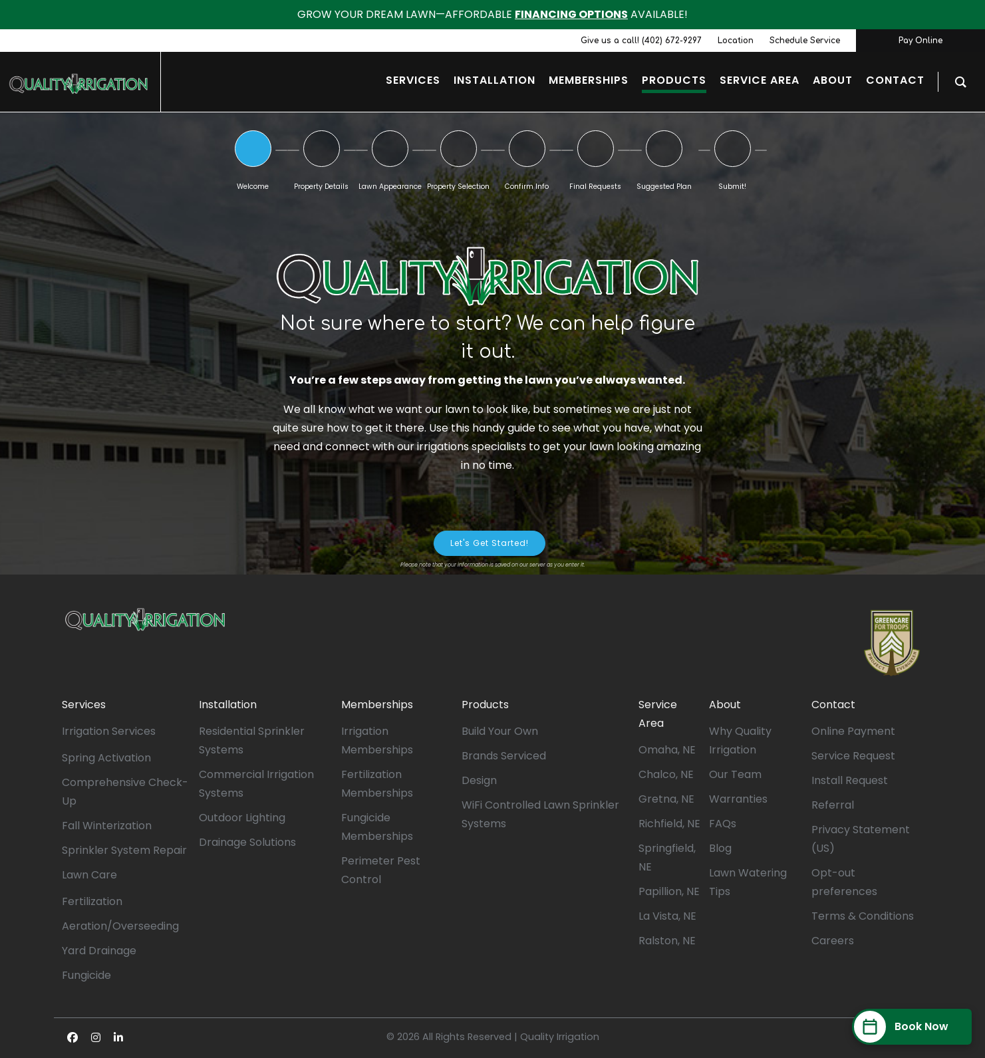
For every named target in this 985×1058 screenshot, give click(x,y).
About (725, 704)
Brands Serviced (504, 755)
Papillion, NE (669, 891)
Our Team (735, 774)
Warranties (738, 799)
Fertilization (92, 901)
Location (736, 40)
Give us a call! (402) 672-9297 (641, 40)
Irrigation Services (109, 731)
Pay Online (920, 40)
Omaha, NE (667, 749)
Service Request (853, 755)
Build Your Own (500, 731)
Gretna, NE (666, 799)
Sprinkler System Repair (124, 850)
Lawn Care (89, 874)
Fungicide (86, 975)
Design (479, 780)
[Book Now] (912, 1027)
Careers (832, 940)
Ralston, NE (667, 940)
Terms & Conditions (862, 916)
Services (84, 704)
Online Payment (853, 731)
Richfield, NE (669, 823)
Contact (833, 704)
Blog (720, 848)
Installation (228, 704)
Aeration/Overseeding (120, 926)
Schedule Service (805, 40)
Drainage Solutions (247, 842)
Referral (832, 805)
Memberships (377, 704)
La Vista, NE (667, 916)
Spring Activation (106, 757)
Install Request (849, 780)
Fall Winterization (107, 825)
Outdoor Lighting (242, 817)
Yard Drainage (99, 950)
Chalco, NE (666, 774)
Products (485, 704)
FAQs (722, 823)
